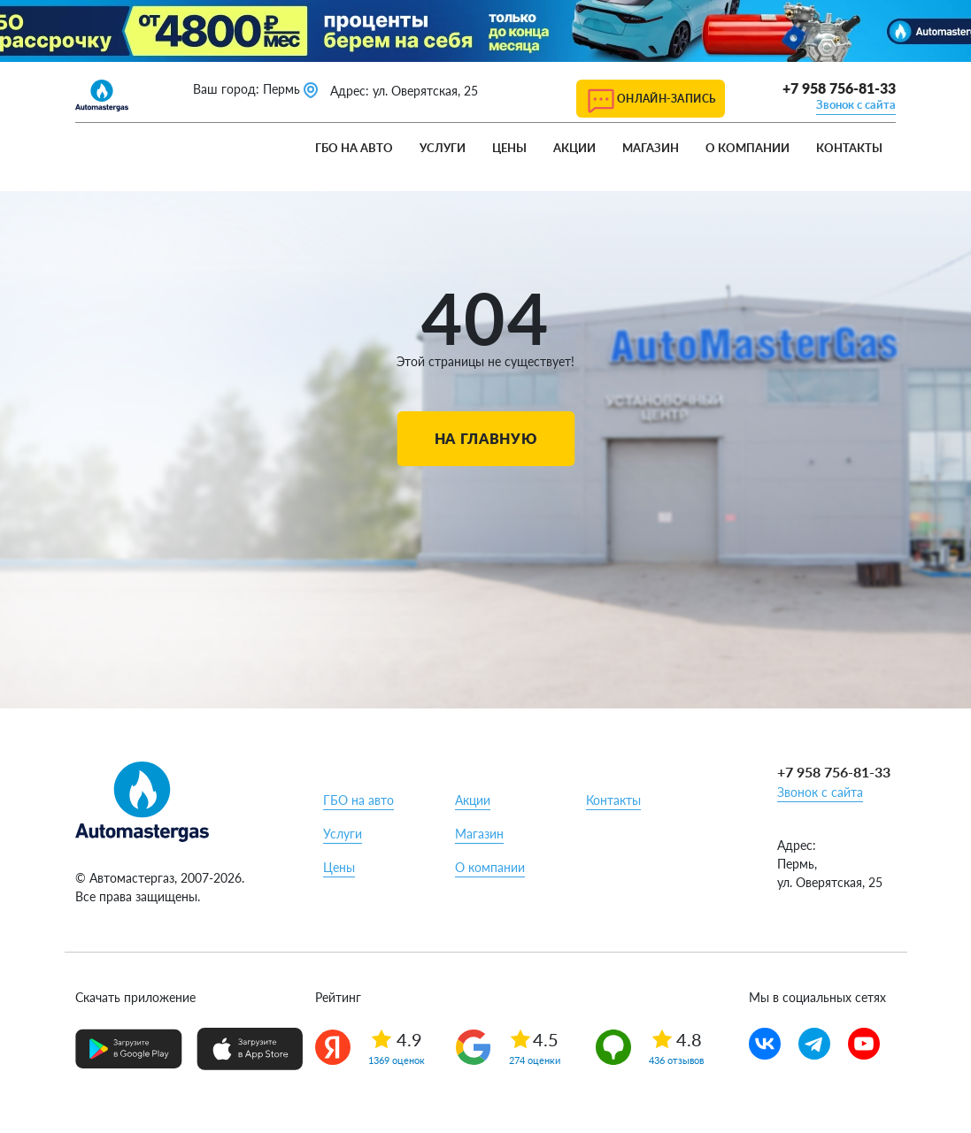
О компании (747, 148)
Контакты (849, 148)
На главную (485, 438)
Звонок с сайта (856, 104)
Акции (574, 148)
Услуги (443, 148)
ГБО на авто (354, 148)
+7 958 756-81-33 (839, 88)
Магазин (650, 148)
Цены (509, 148)
